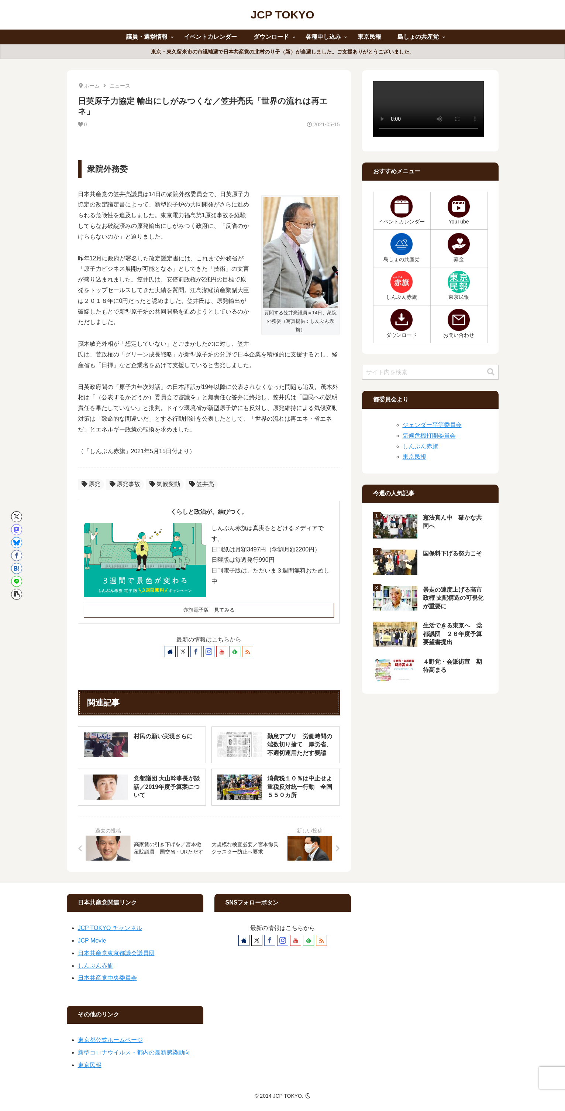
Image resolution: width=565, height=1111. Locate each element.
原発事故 (125, 484)
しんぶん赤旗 (420, 446)
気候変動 (164, 484)
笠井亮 (201, 484)
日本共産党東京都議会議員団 (116, 953)
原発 (91, 484)
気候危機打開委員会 (429, 436)
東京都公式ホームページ (110, 1040)
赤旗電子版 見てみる (209, 610)
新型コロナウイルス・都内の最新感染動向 (134, 1052)
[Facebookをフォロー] (195, 651)
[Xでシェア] (16, 516)
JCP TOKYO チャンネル (110, 928)
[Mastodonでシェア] (16, 529)
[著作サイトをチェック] (170, 651)
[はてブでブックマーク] (16, 568)
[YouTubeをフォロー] (221, 651)
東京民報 (414, 457)
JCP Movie (92, 940)
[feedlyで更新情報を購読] (234, 651)
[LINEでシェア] (16, 581)
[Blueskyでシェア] (16, 542)
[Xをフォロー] (183, 651)
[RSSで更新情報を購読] (247, 651)
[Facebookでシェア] (16, 555)
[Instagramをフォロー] (208, 651)
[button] (16, 594)
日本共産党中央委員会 (107, 978)
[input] (430, 372)
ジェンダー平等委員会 (432, 425)
